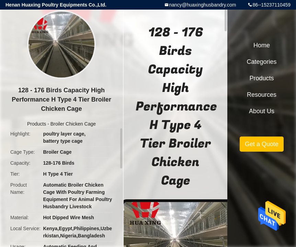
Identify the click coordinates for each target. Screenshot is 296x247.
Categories (261, 61)
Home (261, 45)
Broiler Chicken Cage (73, 124)
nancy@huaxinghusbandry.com (202, 5)
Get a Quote (261, 144)
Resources (261, 94)
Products (36, 124)
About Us (261, 111)
